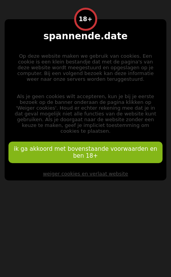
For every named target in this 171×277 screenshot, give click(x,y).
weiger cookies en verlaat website (85, 174)
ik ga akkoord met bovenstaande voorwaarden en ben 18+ (85, 152)
